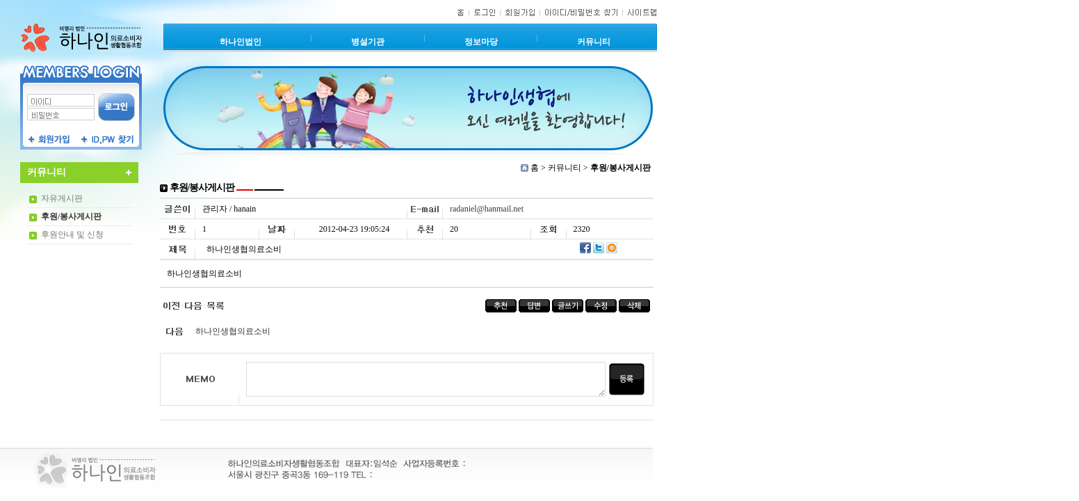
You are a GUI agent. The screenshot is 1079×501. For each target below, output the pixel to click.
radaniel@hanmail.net (487, 209)
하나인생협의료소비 (232, 331)
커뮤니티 (564, 168)
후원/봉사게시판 (71, 216)
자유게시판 (62, 198)
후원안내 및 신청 (72, 234)
